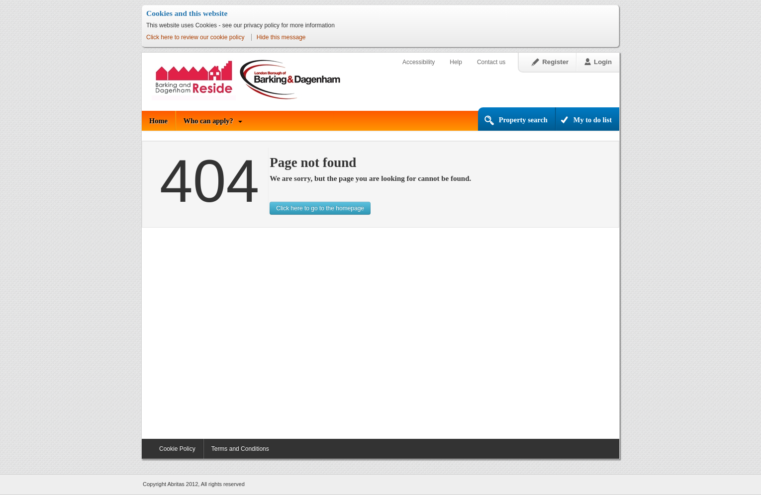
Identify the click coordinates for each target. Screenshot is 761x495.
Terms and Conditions (240, 448)
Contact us (491, 62)
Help (456, 62)
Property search (523, 120)
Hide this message (281, 37)
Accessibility (418, 62)
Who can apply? (208, 121)
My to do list (592, 120)
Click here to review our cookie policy (195, 37)
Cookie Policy (177, 448)
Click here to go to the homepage (320, 208)
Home (158, 121)
